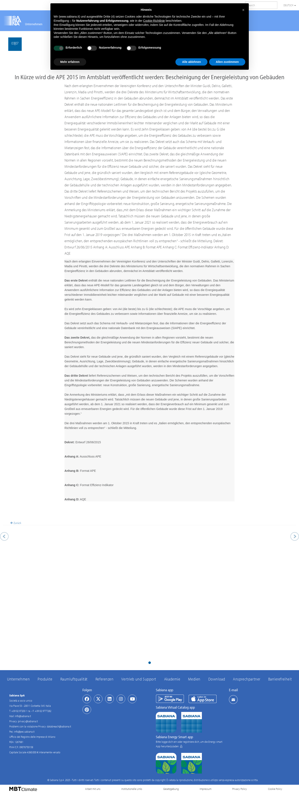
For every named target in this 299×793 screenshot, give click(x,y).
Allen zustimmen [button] (227, 61)
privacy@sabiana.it (28, 721)
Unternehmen (33, 24)
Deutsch (290, 5)
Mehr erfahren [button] (70, 61)
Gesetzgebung (171, 789)
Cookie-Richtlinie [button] (154, 20)
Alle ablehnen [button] (191, 61)
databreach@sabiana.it (59, 726)
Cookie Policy (275, 789)
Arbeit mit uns (92, 789)
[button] (25, 591)
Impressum (205, 789)
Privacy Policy (239, 789)
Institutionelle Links (131, 789)
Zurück (16, 523)
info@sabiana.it (23, 716)
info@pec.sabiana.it (24, 731)
